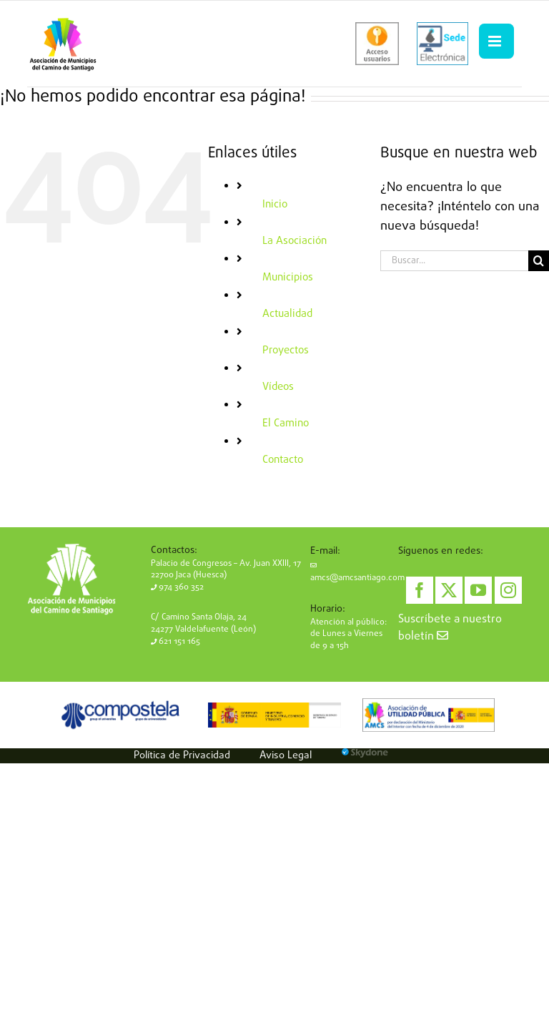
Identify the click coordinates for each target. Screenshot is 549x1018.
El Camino (285, 423)
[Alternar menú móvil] (496, 41)
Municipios (287, 277)
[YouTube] (478, 590)
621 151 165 (175, 641)
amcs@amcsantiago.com (357, 573)
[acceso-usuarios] (377, 43)
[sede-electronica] (442, 43)
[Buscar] (538, 260)
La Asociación (294, 241)
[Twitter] (449, 590)
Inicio (274, 204)
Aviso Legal (285, 755)
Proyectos (285, 350)
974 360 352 (177, 587)
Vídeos (278, 387)
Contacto (282, 460)
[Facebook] (419, 590)
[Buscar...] (454, 260)
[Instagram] (508, 590)
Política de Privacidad (182, 755)
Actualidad (287, 314)
